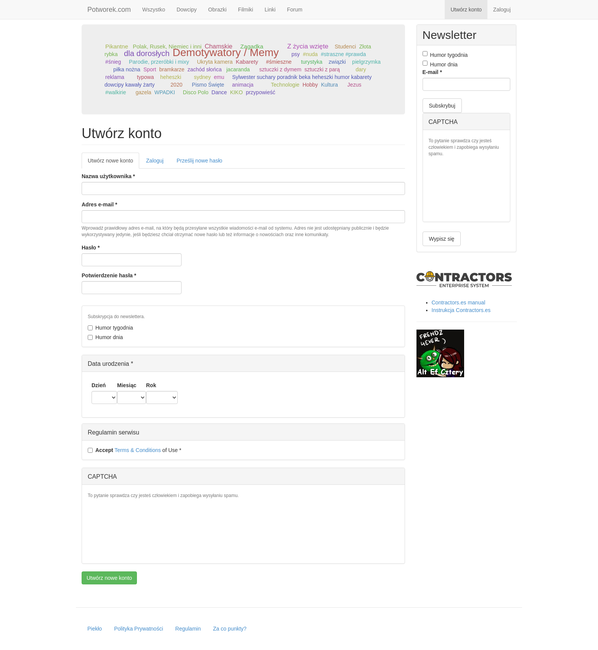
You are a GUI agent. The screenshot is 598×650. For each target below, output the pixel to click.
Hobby (310, 85)
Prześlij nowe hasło (199, 161)
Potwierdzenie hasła (109, 275)
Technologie (285, 85)
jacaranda (238, 69)
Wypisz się (442, 239)
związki (337, 62)
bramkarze (171, 69)
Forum (294, 9)
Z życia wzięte (307, 46)
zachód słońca (205, 69)
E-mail (432, 72)
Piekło (94, 629)
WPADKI (164, 92)
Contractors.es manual (458, 302)
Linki (270, 9)
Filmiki (245, 9)
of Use (134, 450)
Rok (151, 385)
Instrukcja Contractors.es (461, 310)
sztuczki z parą (322, 69)
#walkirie (115, 92)
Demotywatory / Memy (226, 52)
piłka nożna (126, 69)
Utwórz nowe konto (113, 163)
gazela (143, 92)
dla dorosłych (147, 53)
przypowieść (260, 92)
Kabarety (247, 62)
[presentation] (119, 530)
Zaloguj (502, 9)
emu (219, 77)
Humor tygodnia (110, 328)
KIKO (236, 92)
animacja (243, 85)
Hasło (91, 248)
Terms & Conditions (137, 450)
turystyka (311, 62)
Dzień (99, 385)
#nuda (310, 54)
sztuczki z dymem (280, 69)
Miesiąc (127, 385)
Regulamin (188, 629)
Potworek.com (109, 9)
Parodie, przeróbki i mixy (159, 62)
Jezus (354, 85)
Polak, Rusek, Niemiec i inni (167, 46)
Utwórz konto (466, 9)
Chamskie (219, 46)
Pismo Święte (208, 85)
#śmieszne (279, 62)
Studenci (345, 46)
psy (295, 54)
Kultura (329, 85)
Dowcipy (187, 9)
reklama (114, 77)
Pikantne (116, 46)
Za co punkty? (229, 629)
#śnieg (113, 62)
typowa (145, 77)
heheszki (170, 77)
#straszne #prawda (343, 54)
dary (361, 69)
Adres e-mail (99, 204)
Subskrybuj (442, 106)
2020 (176, 85)
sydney (202, 77)
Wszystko (153, 9)
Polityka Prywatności (138, 629)
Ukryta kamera (215, 62)
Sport (149, 69)
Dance (219, 92)
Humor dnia (105, 337)
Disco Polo (196, 92)
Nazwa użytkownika (108, 176)
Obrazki (217, 9)
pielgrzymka (366, 62)
